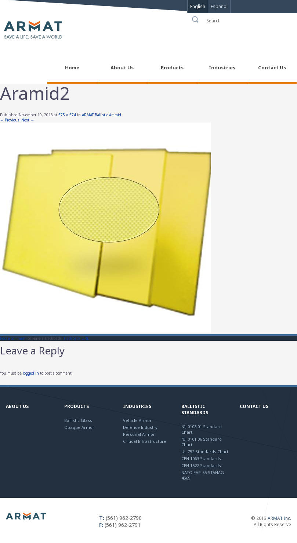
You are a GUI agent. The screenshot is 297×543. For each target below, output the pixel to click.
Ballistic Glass (78, 420)
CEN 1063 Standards (201, 458)
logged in (31, 373)
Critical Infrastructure (144, 441)
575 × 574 (67, 114)
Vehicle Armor (137, 420)
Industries (137, 406)
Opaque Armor (79, 427)
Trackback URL (76, 338)
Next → (27, 120)
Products (76, 406)
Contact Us (254, 406)
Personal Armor (139, 434)
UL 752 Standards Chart (204, 451)
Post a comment (13, 338)
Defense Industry (140, 427)
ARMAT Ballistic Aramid (101, 114)
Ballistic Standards (194, 409)
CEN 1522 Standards (201, 465)
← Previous (9, 120)
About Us (17, 406)
